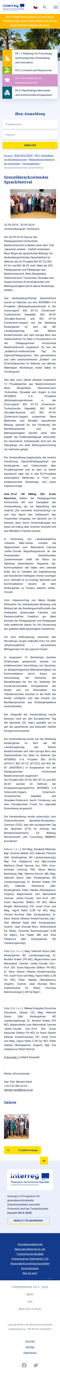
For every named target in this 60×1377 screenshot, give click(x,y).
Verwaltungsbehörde (30, 1244)
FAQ (30, 1301)
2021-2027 (28, 21)
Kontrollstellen (30, 1268)
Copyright (30, 1341)
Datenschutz (30, 1352)
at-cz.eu (8, 155)
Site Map (30, 1347)
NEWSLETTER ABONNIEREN (28, 1220)
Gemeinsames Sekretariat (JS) (30, 1258)
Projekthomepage (28, 1150)
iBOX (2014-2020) (30, 1309)
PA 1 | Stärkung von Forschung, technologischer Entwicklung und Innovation (33, 58)
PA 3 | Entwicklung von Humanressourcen (28, 80)
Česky (35, 6)
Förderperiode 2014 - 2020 (30, 1287)
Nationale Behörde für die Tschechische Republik (30, 1252)
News (30, 1294)
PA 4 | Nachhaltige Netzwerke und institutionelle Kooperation (33, 93)
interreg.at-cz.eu (39, 25)
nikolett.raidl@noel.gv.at (18, 1089)
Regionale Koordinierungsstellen (30, 1263)
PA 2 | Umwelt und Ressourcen (33, 70)
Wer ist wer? (30, 1273)
